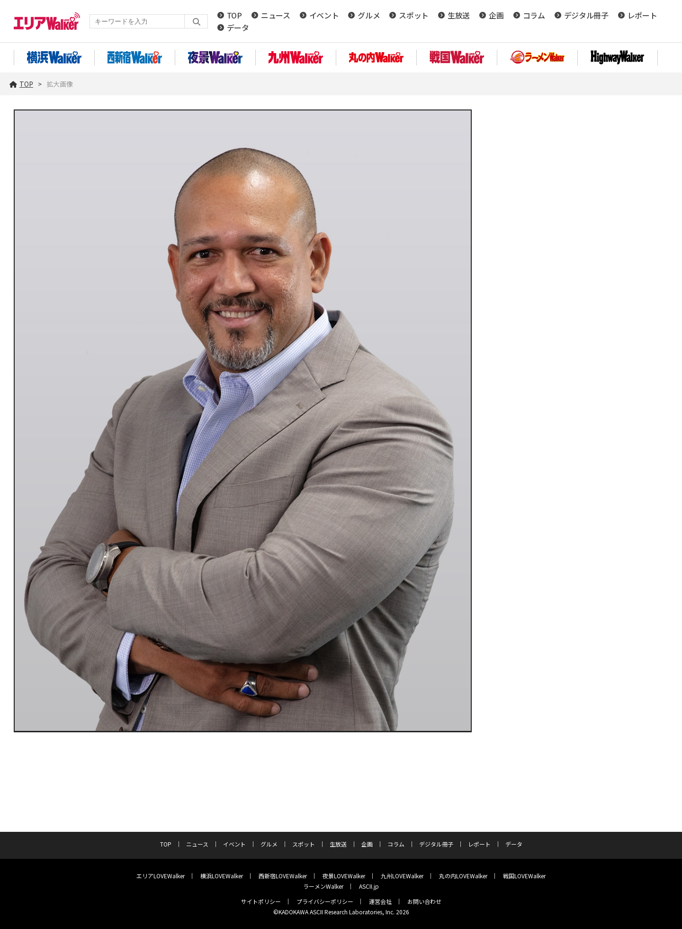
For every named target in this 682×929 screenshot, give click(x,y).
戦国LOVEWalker (524, 876)
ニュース (275, 15)
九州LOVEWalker (402, 876)
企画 (496, 15)
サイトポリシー (261, 901)
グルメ (369, 15)
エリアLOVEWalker (160, 876)
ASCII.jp (369, 886)
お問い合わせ (424, 901)
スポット (414, 15)
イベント (324, 15)
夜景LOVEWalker (344, 876)
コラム (534, 15)
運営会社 (380, 901)
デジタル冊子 (586, 15)
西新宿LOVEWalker (283, 876)
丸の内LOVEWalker (463, 876)
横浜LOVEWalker (221, 876)
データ (238, 27)
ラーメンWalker (323, 886)
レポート (642, 15)
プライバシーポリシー (324, 901)
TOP (234, 15)
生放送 (459, 15)
